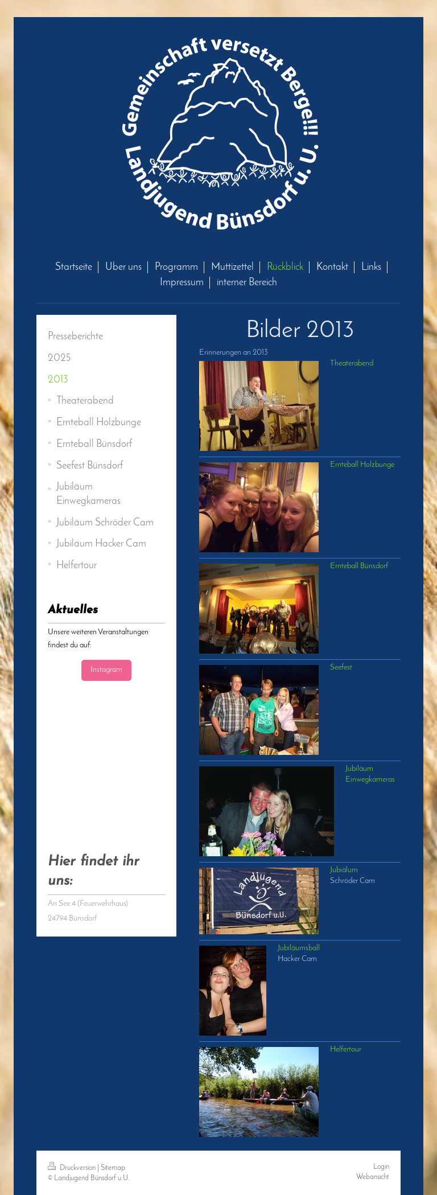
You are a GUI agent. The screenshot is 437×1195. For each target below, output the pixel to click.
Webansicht (372, 1177)
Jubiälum (344, 870)
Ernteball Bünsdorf (359, 566)
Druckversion (72, 1168)
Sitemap (113, 1168)
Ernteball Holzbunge (362, 465)
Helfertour (345, 1049)
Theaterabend (351, 363)
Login (381, 1167)
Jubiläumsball (299, 948)
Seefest (341, 667)
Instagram (106, 670)
